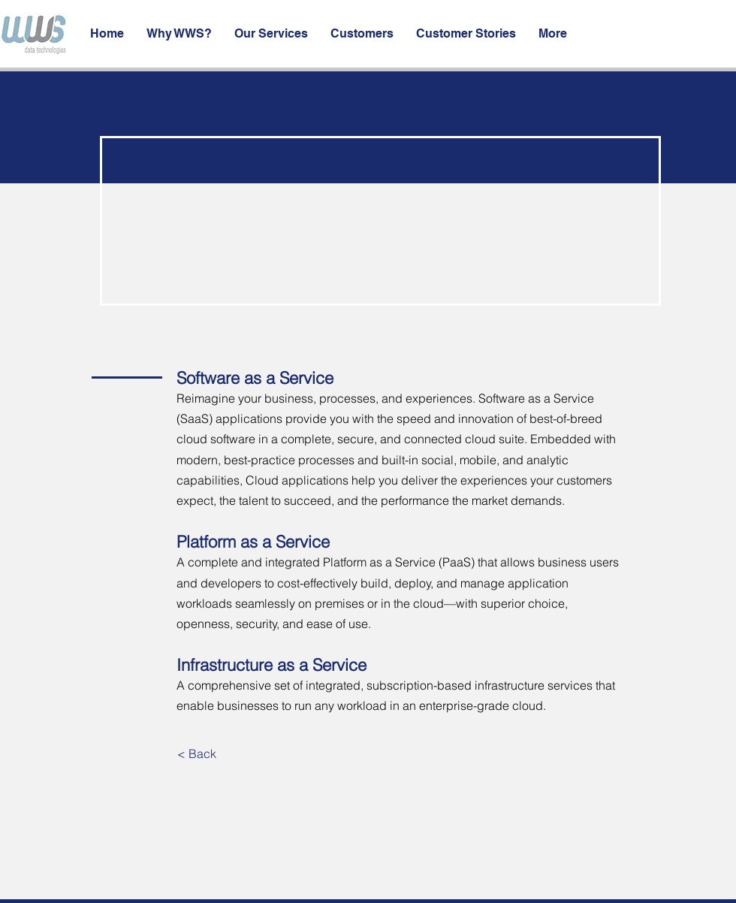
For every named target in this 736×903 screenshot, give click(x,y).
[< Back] (196, 753)
